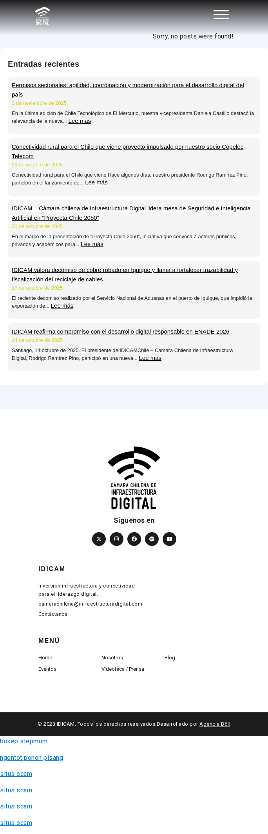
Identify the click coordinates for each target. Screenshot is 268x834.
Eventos (47, 669)
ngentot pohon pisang (31, 757)
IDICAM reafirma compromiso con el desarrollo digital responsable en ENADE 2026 (120, 331)
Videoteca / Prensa (122, 669)
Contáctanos (52, 614)
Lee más (80, 120)
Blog (170, 658)
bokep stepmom (24, 741)
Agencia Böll (214, 724)
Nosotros (112, 658)
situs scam (16, 773)
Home (45, 658)
